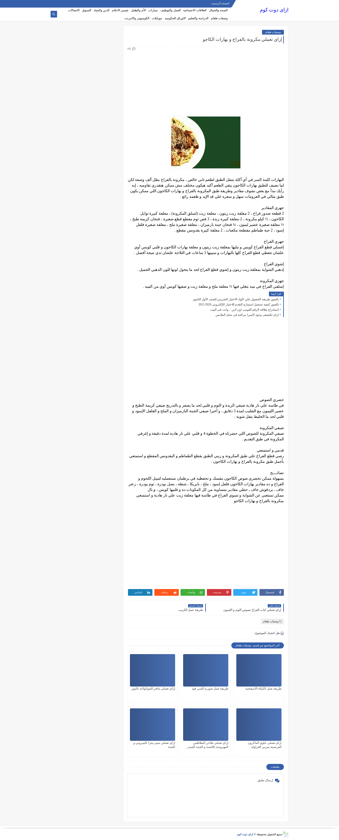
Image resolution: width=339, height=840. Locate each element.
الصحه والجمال (218, 10)
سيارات (153, 10)
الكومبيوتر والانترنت (137, 18)
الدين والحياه (102, 10)
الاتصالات (74, 10)
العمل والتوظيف (170, 10)
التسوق (86, 10)
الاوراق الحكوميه (175, 18)
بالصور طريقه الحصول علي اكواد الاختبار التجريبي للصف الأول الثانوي (236, 299)
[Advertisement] (205, 81)
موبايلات (157, 18)
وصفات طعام (219, 18)
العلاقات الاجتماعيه (194, 10)
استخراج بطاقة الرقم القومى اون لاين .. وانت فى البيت (244, 309)
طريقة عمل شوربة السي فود (210, 688)
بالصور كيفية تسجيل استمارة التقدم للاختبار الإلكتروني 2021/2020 (238, 304)
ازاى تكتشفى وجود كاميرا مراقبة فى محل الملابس (247, 314)
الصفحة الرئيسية (220, 3)
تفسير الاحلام (120, 10)
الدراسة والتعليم (198, 18)
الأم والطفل (138, 10)
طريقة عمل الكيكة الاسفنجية (263, 688)
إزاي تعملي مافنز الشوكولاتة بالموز (153, 688)
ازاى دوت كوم (274, 10)
